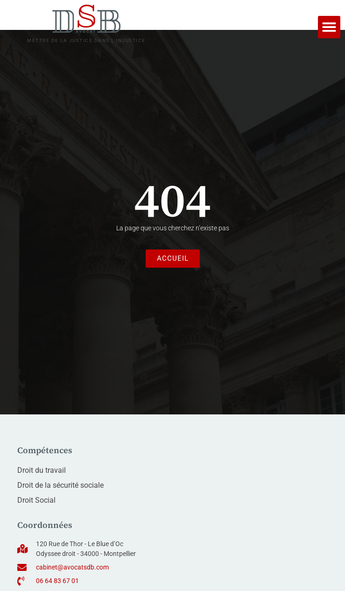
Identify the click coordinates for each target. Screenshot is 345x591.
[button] (329, 27)
